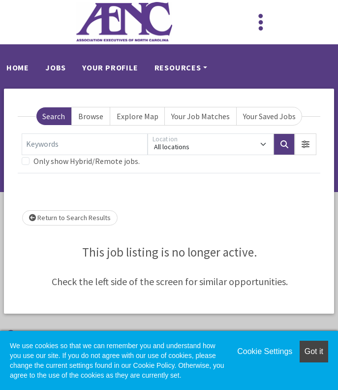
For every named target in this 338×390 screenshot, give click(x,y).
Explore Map (137, 116)
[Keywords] (85, 144)
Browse (90, 116)
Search (53, 116)
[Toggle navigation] (260, 22)
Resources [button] (177, 67)
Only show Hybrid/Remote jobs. (86, 161)
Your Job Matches (200, 116)
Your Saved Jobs (269, 116)
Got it (314, 351)
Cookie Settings (264, 351)
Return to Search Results (70, 217)
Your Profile (110, 67)
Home (17, 67)
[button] (305, 144)
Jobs (55, 67)
